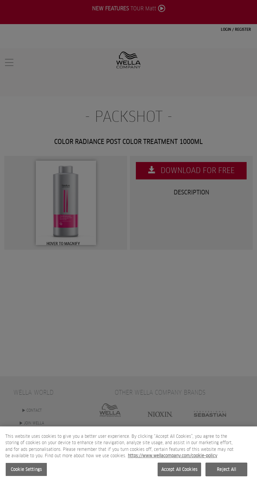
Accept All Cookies (179, 473)
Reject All (226, 473)
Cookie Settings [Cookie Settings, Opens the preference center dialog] (26, 473)
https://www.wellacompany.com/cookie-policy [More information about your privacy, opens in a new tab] (172, 460)
